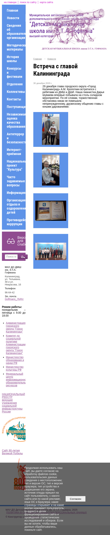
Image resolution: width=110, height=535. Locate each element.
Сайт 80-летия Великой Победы (12, 452)
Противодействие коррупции (16, 222)
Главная (12, 10)
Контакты (14, 99)
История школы (13, 59)
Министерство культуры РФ (15, 368)
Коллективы (16, 92)
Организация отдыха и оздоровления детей (16, 206)
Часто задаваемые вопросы (16, 181)
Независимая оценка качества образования (16, 120)
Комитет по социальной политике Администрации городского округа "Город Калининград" (16, 344)
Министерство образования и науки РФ (15, 360)
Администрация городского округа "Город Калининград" (16, 327)
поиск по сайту (28, 2)
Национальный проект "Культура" (16, 165)
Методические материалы (16, 47)
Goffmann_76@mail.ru (17, 299)
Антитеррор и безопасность (16, 138)
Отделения (15, 84)
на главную (10, 2)
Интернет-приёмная (14, 152)
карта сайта (46, 2)
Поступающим (16, 107)
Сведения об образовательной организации (16, 31)
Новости (13, 18)
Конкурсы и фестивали (14, 72)
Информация (16, 193)
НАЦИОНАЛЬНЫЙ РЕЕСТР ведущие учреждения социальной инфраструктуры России (13, 403)
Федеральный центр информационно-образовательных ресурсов (17, 379)
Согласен (75, 498)
